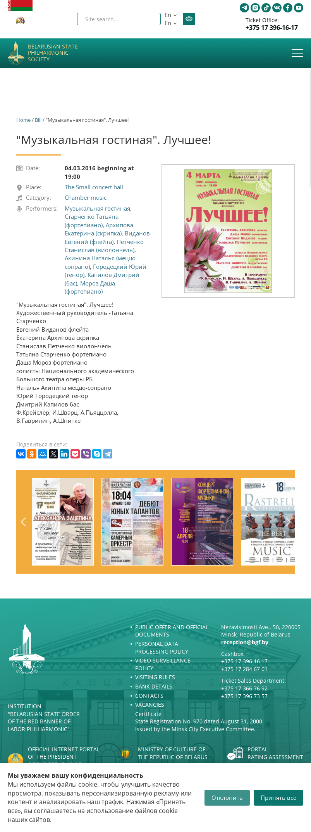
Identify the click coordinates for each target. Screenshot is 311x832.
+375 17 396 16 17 (244, 661)
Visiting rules (155, 677)
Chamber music (86, 197)
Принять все (278, 797)
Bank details (153, 686)
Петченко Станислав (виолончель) (104, 246)
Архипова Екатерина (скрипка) (99, 229)
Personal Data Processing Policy (161, 647)
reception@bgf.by (244, 642)
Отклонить (227, 797)
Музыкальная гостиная (97, 208)
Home (23, 119)
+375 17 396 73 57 (244, 696)
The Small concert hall (94, 187)
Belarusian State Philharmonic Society (53, 53)
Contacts (149, 695)
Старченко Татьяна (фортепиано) (92, 220)
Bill (38, 119)
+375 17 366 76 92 (244, 688)
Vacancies (149, 704)
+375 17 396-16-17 (272, 27)
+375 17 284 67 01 (244, 669)
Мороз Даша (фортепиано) (90, 287)
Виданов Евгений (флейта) (107, 237)
